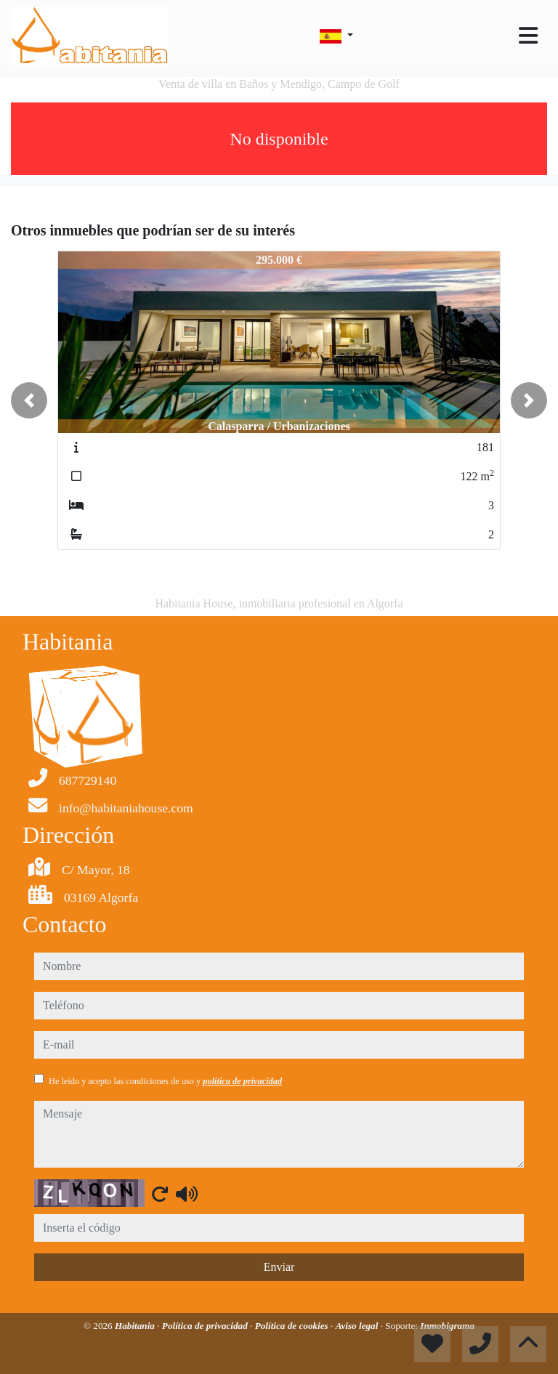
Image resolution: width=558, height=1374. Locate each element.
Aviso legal (358, 1325)
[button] (29, 400)
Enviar (279, 1267)
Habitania (136, 1325)
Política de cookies (293, 1325)
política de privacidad (242, 1081)
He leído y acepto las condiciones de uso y (165, 1081)
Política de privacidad (206, 1325)
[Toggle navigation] (528, 35)
